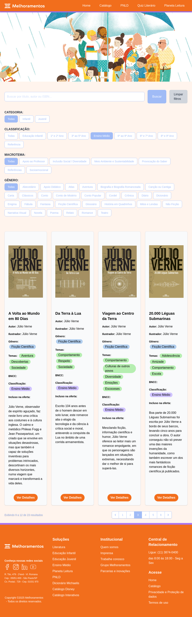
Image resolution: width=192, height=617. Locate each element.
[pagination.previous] (115, 514)
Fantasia (45, 204)
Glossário (91, 204)
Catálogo (154, 586)
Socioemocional (39, 170)
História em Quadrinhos (118, 204)
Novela (38, 212)
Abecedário (29, 186)
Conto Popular (92, 195)
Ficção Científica (68, 204)
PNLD (56, 577)
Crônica (129, 195)
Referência (14, 144)
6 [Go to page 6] (161, 514)
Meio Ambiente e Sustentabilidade (114, 161)
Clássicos (27, 195)
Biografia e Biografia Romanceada (120, 186)
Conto (44, 195)
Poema (54, 212)
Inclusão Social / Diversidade (69, 161)
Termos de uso (158, 602)
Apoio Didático (52, 186)
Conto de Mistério (66, 195)
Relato (70, 212)
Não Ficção (172, 204)
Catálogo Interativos (65, 595)
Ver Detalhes (26, 497)
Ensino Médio (102, 135)
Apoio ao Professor (33, 161)
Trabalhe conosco (112, 559)
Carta (11, 195)
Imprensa (106, 553)
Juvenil (42, 118)
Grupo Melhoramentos (115, 565)
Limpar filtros (178, 96)
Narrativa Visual (17, 212)
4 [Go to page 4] (145, 514)
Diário (145, 195)
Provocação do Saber (154, 161)
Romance (87, 212)
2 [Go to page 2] (130, 514)
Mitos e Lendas (149, 204)
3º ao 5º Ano (78, 135)
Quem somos (109, 547)
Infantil (26, 118)
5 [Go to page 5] (153, 514)
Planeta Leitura (62, 571)
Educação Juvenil (64, 559)
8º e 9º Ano (167, 135)
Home (152, 580)
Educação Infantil (32, 135)
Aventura (87, 186)
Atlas (71, 186)
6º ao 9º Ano (125, 135)
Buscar (157, 96)
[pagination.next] (168, 514)
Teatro (104, 212)
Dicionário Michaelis (65, 583)
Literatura (58, 547)
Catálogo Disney (63, 589)
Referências (15, 170)
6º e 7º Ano (146, 135)
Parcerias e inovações (115, 571)
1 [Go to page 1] (122, 514)
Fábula (28, 204)
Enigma (12, 204)
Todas (11, 118)
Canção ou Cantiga (159, 186)
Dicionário (162, 195)
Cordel (113, 195)
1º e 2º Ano (57, 135)
